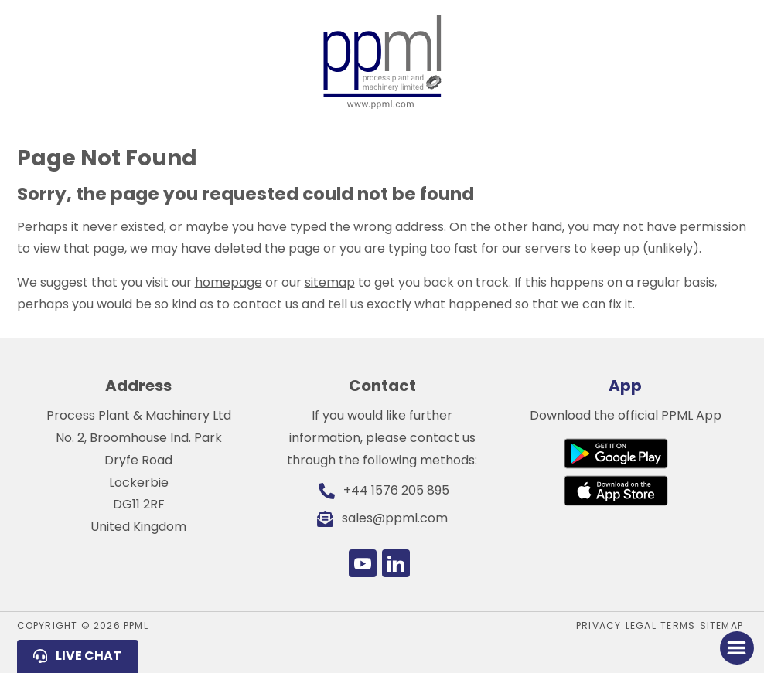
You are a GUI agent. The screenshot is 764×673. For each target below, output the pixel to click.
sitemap (330, 282)
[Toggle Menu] (736, 648)
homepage (228, 282)
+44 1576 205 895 (396, 490)
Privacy (598, 625)
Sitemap (721, 625)
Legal (641, 625)
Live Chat (88, 656)
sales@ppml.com (395, 518)
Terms (677, 625)
